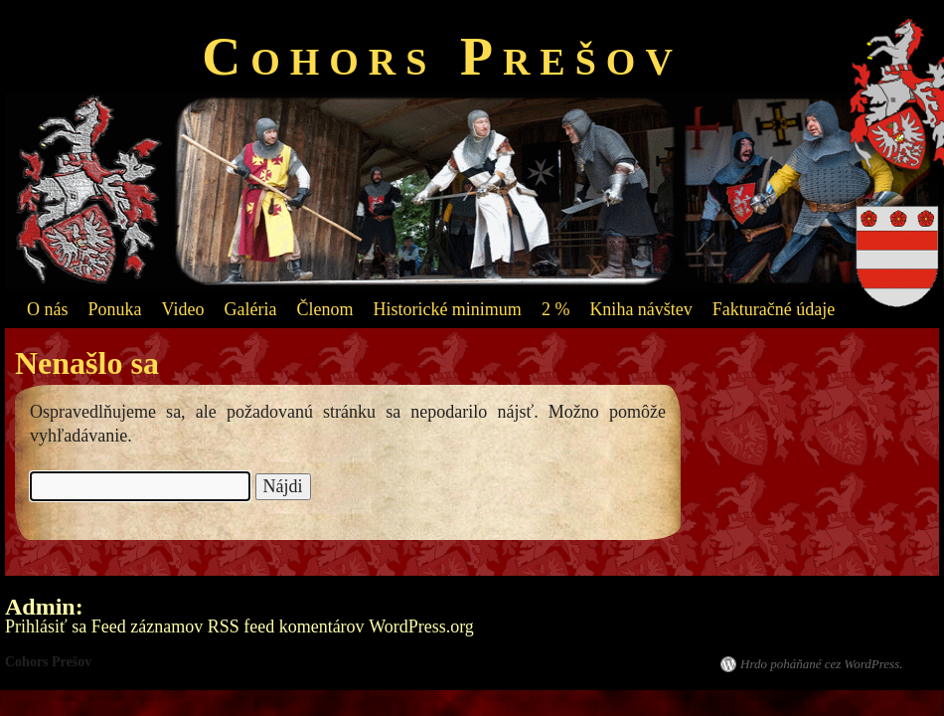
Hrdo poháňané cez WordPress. (821, 663)
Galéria (250, 309)
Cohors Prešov (442, 57)
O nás (48, 309)
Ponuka (115, 309)
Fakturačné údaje (773, 309)
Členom (324, 309)
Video (183, 309)
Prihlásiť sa (45, 626)
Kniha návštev (640, 309)
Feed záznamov (147, 626)
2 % (556, 309)
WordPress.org (421, 626)
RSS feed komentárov (286, 626)
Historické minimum (447, 309)
